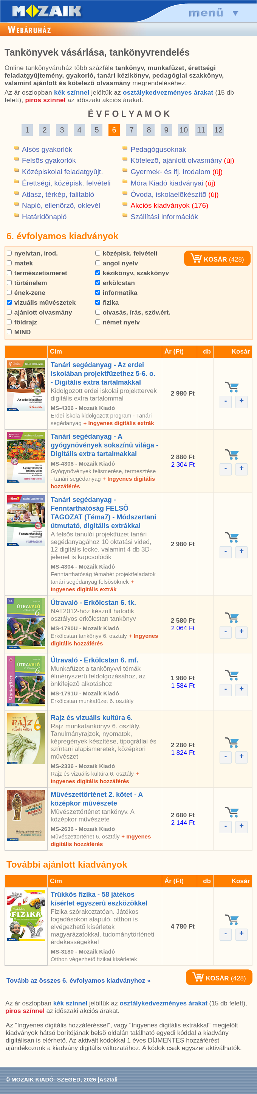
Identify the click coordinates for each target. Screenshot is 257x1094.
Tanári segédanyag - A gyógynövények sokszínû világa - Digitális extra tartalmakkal (104, 445)
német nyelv (117, 322)
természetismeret (37, 273)
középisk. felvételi (126, 253)
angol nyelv (116, 263)
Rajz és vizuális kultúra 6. (92, 718)
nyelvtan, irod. (32, 253)
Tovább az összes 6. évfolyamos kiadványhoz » (78, 980)
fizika (107, 302)
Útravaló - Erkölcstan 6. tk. (93, 602)
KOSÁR (208, 259)
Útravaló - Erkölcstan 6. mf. (94, 660)
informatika (116, 292)
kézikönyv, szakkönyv (132, 273)
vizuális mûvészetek (41, 302)
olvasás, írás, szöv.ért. (132, 312)
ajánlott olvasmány (39, 312)
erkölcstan (115, 283)
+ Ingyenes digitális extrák (118, 423)
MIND (19, 332)
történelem (27, 283)
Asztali (108, 1079)
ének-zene (26, 292)
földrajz (22, 322)
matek (20, 263)
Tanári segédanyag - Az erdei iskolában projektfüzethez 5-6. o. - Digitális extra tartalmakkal (103, 373)
